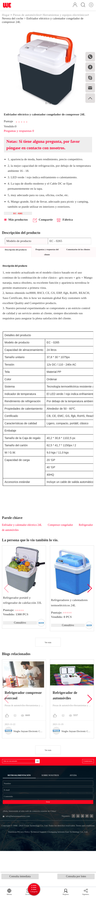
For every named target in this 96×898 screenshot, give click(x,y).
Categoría (48, 887)
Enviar (48, 827)
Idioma (8, 892)
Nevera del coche (12, 22)
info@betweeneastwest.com (23, 847)
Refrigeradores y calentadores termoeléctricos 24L (69, 609)
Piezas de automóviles (26, 19)
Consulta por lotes (76, 877)
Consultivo (20, 629)
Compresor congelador (60, 531)
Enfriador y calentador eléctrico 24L (22, 531)
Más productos (16, 226)
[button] (89, 595)
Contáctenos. (84, 769)
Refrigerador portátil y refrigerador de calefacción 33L (22, 606)
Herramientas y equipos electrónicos (65, 19)
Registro (68, 892)
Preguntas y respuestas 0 (19, 135)
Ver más (48, 649)
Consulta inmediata (19, 877)
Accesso (25, 892)
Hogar (6, 19)
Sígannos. (86, 892)
